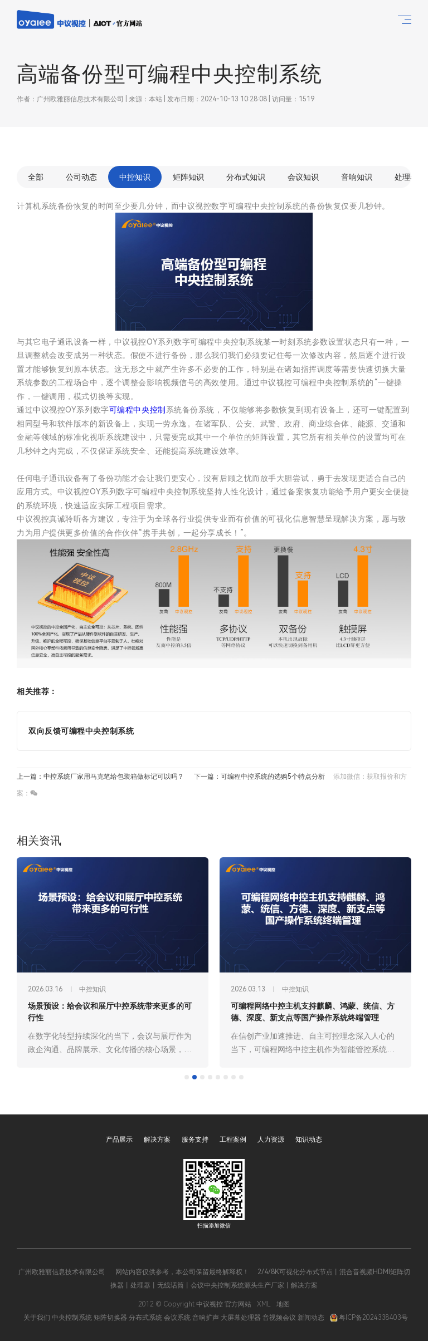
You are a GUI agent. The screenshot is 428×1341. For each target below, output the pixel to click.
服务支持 (195, 1139)
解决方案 (157, 1139)
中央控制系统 (72, 1318)
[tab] (186, 1077)
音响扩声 (205, 1318)
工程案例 (233, 1139)
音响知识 (356, 177)
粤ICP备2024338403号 (369, 1318)
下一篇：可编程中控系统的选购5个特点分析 (259, 776)
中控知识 (134, 177)
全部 (35, 177)
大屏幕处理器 (241, 1318)
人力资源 (270, 1139)
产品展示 (119, 1139)
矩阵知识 (188, 177)
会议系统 (177, 1318)
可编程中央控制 (137, 409)
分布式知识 (245, 177)
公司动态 (81, 177)
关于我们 (36, 1318)
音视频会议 (279, 1318)
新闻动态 (311, 1318)
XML (264, 1304)
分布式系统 (145, 1318)
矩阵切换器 (110, 1318)
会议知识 (303, 177)
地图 (283, 1304)
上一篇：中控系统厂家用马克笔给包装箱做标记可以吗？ (100, 776)
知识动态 (308, 1139)
